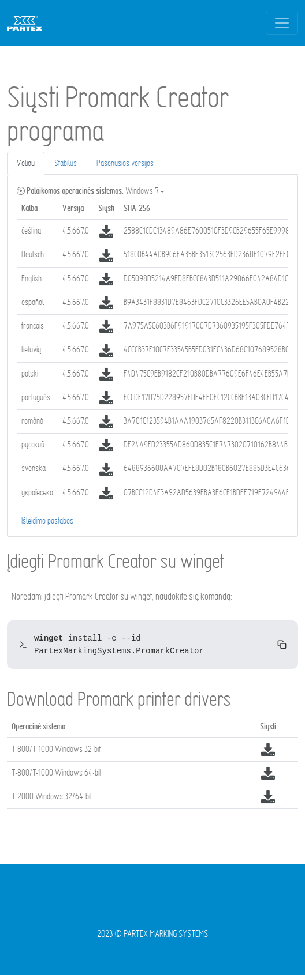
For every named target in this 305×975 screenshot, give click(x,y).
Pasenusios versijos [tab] (125, 163)
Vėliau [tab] (26, 163)
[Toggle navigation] (282, 23)
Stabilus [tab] (65, 163)
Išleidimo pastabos (47, 520)
